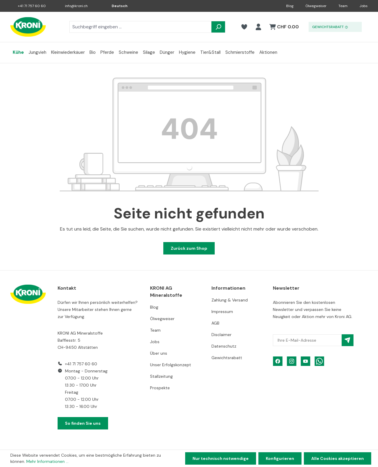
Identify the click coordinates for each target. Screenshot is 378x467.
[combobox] (140, 27)
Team (343, 6)
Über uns (158, 353)
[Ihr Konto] (258, 27)
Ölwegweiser (316, 6)
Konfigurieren (280, 458)
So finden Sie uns (83, 423)
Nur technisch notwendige (221, 458)
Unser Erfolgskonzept (170, 364)
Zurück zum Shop (189, 248)
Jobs (363, 6)
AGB (215, 323)
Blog (290, 6)
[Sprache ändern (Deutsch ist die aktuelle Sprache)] (115, 6)
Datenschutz (223, 346)
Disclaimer (221, 334)
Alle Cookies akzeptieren (337, 458)
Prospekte (160, 387)
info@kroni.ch (76, 6)
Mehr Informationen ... (47, 461)
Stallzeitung (161, 376)
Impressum (222, 311)
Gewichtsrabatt (226, 357)
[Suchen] (218, 27)
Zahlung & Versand (229, 300)
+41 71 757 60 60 (32, 6)
